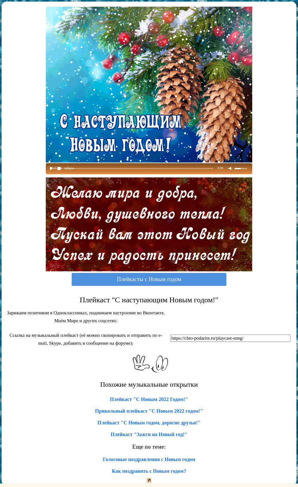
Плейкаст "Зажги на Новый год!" (148, 434)
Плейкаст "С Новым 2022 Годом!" (149, 399)
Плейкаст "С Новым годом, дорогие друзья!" (149, 422)
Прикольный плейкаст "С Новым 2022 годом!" (149, 411)
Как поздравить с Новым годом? (149, 471)
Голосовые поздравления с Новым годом (149, 459)
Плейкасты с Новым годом (149, 279)
